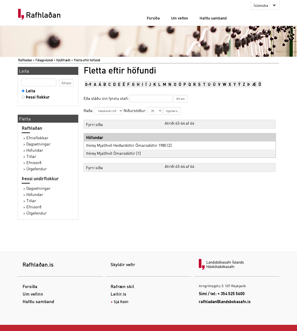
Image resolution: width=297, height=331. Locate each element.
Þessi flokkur (37, 96)
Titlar (31, 156)
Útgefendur (36, 168)
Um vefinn (179, 17)
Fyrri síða (94, 124)
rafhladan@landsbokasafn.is (225, 301)
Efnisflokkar (37, 137)
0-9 (88, 84)
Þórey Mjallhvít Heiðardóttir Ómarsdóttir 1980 (126, 145)
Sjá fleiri (121, 301)
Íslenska (260, 5)
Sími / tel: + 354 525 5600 (222, 293)
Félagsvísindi (44, 60)
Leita (29, 90)
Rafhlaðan (43, 14)
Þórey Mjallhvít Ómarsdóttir (110, 153)
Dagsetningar (38, 143)
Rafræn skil (122, 286)
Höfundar (34, 150)
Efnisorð (33, 162)
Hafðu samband (213, 17)
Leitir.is (118, 294)
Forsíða (153, 17)
